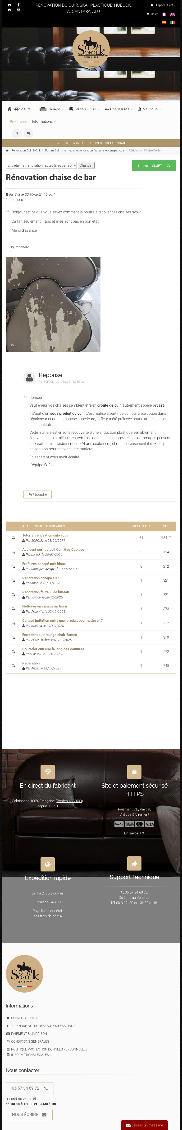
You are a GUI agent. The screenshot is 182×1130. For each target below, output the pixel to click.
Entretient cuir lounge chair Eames (49, 635)
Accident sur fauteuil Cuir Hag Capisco (53, 549)
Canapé (50, 109)
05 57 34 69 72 (30, 1088)
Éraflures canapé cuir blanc (44, 564)
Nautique (148, 109)
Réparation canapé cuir (40, 578)
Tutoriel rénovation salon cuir (45, 535)
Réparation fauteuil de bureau (45, 592)
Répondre (20, 247)
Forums (18, 121)
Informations (42, 121)
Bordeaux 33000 (69, 798)
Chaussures (117, 109)
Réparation (31, 663)
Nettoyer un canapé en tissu (44, 606)
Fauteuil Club (82, 109)
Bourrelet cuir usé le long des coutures (53, 649)
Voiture (22, 109)
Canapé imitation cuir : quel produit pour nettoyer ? (62, 620)
